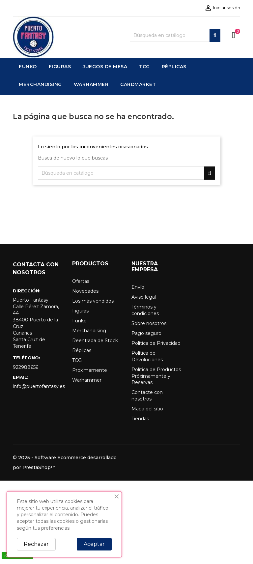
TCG (77, 360)
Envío (137, 287)
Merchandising (89, 331)
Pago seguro (146, 333)
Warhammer (86, 380)
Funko (79, 321)
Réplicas (81, 350)
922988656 (25, 367)
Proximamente (89, 370)
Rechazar (36, 544)
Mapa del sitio (147, 409)
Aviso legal (143, 297)
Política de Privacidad (156, 343)
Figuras (80, 311)
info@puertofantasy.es (37, 386)
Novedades (85, 291)
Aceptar (94, 544)
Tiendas (140, 419)
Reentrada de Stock (95, 340)
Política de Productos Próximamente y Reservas (156, 376)
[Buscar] (175, 35)
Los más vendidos (93, 301)
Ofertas (80, 281)
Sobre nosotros (148, 323)
